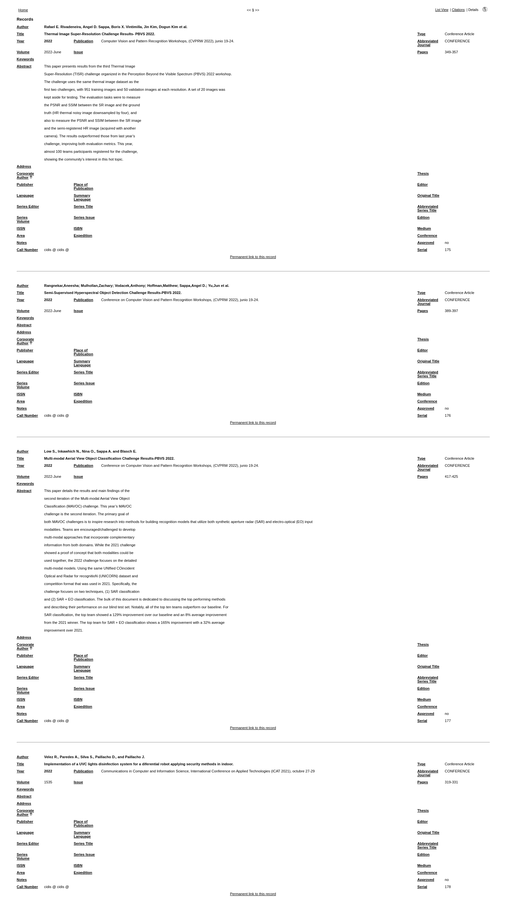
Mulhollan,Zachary (97, 286)
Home (23, 10)
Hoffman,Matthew (162, 286)
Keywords (25, 59)
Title (20, 34)
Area (21, 235)
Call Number (27, 250)
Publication (83, 41)
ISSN (21, 228)
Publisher (25, 184)
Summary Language (82, 197)
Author (23, 27)
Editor (422, 184)
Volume (23, 52)
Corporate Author (25, 175)
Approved (425, 243)
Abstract (24, 66)
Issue (78, 52)
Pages (422, 52)
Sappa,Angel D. (192, 286)
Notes (22, 243)
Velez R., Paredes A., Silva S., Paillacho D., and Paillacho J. (94, 757)
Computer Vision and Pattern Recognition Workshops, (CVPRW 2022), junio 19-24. (167, 41)
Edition (423, 217)
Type (421, 34)
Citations (458, 10)
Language (25, 195)
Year (21, 41)
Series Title (83, 206)
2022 (48, 41)
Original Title (428, 195)
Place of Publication (83, 186)
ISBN (78, 228)
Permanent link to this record (253, 257)
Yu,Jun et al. (218, 286)
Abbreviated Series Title (427, 208)
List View (442, 10)
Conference (427, 235)
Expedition (83, 235)
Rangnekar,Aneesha (61, 286)
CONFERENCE (457, 41)
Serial (422, 250)
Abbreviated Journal (427, 43)
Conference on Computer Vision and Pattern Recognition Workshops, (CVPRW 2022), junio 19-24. (180, 300)
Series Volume (23, 219)
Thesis (423, 173)
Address (24, 166)
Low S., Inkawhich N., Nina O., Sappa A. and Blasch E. (90, 451)
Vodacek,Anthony (130, 286)
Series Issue (84, 217)
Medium (424, 228)
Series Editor (28, 206)
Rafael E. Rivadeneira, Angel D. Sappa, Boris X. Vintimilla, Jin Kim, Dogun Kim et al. (115, 27)
